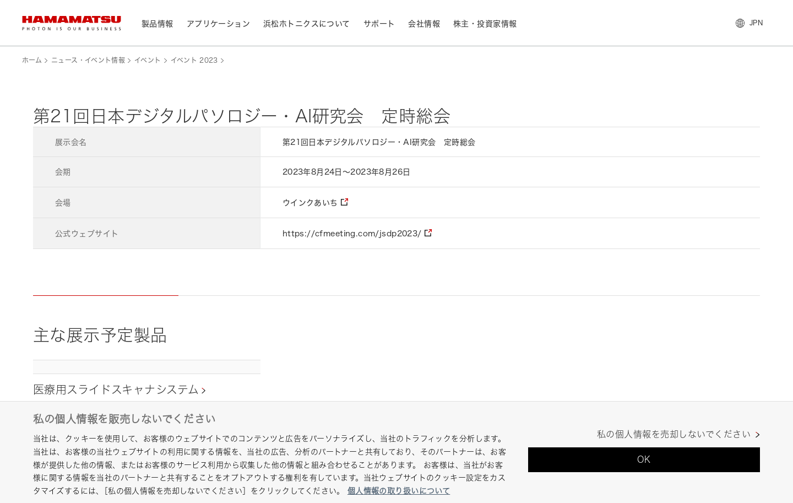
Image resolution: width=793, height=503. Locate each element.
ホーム (32, 60)
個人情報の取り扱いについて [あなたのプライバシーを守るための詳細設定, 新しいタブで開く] (398, 490)
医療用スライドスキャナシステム (116, 390)
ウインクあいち (310, 202)
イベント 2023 (194, 60)
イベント (147, 60)
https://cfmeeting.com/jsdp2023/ (352, 233)
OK (644, 459)
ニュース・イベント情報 (88, 60)
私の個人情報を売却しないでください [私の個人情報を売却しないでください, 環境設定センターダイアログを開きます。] (674, 434)
